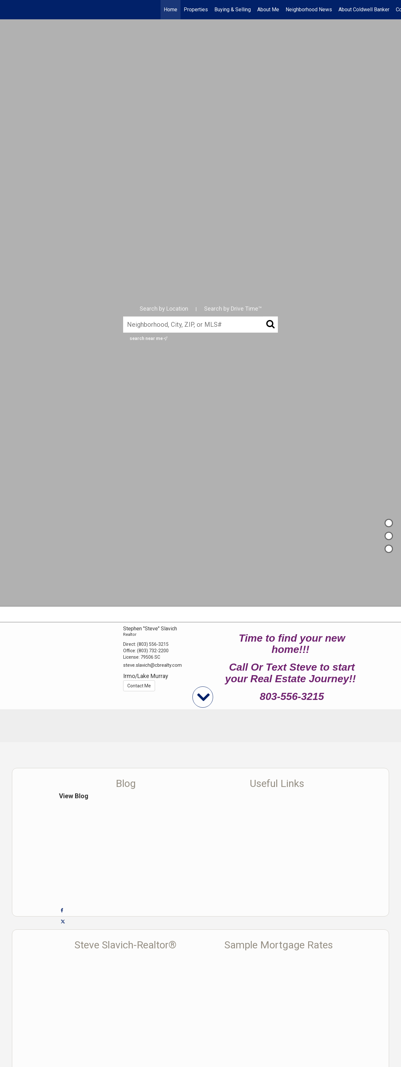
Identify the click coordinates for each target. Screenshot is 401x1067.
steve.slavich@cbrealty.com (152, 665)
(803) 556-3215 (153, 644)
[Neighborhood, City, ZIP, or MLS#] (200, 324)
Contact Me (139, 685)
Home (170, 9)
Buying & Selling (232, 9)
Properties (196, 9)
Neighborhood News (309, 9)
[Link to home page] (8, 9)
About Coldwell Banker (363, 9)
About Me (268, 9)
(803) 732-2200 (153, 650)
